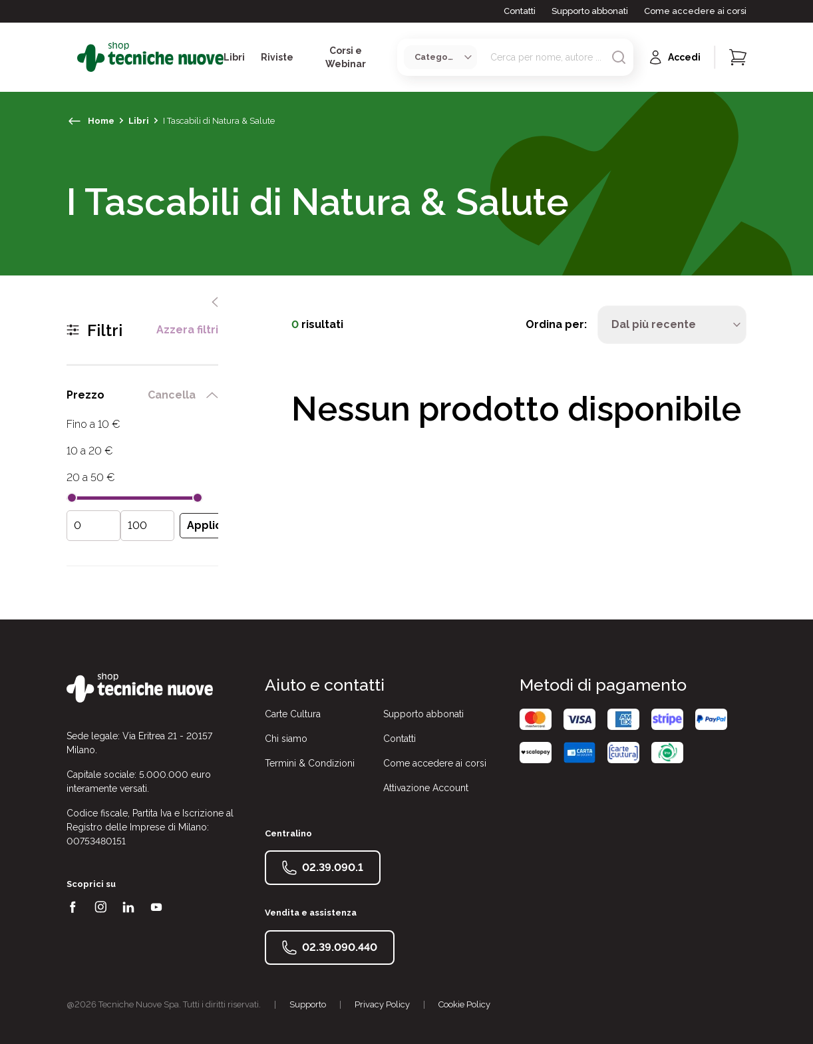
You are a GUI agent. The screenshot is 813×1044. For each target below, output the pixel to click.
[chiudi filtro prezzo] (212, 395)
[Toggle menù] (72, 57)
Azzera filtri (187, 330)
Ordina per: (556, 324)
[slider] (72, 497)
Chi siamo (286, 738)
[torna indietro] (74, 121)
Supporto (307, 1004)
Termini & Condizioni (310, 763)
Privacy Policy (382, 1004)
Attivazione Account (425, 788)
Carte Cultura (293, 714)
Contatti (520, 11)
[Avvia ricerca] (619, 57)
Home (101, 121)
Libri (138, 121)
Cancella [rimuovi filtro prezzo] (172, 395)
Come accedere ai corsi (695, 11)
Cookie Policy (464, 1004)
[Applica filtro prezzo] (208, 525)
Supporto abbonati (590, 11)
